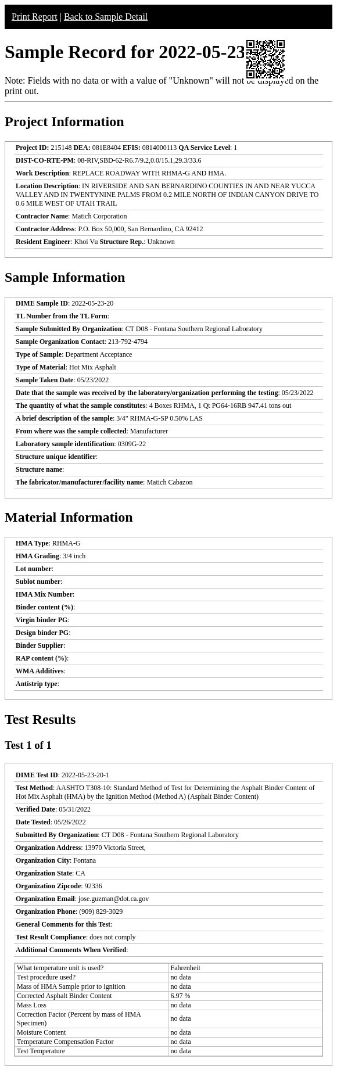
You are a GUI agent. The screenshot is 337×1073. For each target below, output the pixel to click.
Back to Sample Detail (106, 16)
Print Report (35, 16)
